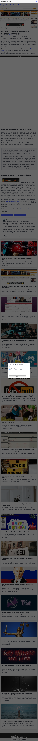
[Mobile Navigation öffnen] (36, 1)
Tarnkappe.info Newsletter (16, 369)
